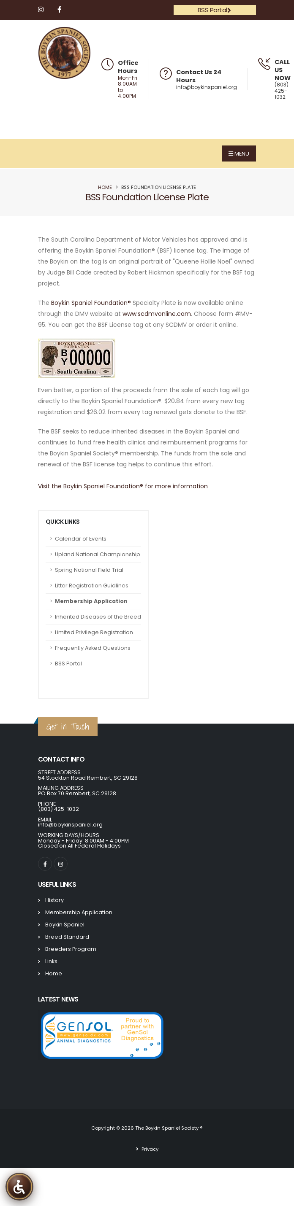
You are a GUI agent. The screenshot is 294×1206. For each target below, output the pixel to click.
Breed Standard (67, 936)
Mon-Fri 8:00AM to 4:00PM (127, 87)
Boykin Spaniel (64, 924)
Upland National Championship (97, 554)
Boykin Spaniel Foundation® (91, 303)
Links (51, 961)
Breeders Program (70, 949)
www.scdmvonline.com (156, 314)
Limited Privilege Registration (94, 632)
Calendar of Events (80, 538)
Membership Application (91, 601)
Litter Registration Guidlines (91, 585)
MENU (239, 153)
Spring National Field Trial (89, 569)
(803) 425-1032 (282, 90)
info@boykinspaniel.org (206, 87)
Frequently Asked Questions (93, 647)
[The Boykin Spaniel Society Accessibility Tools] (19, 1186)
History (54, 900)
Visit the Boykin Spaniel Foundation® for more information (123, 486)
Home (105, 187)
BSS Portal (214, 9)
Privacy (149, 1149)
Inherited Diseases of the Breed (98, 616)
